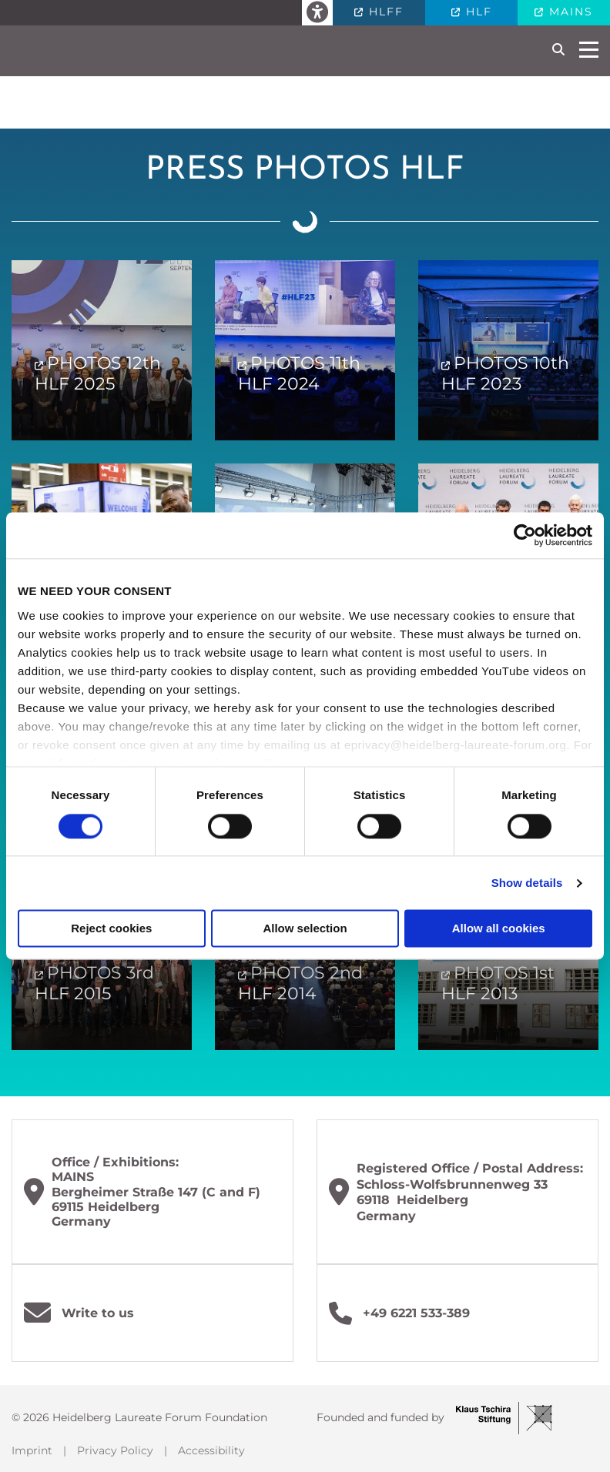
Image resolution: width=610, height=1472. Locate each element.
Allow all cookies (498, 928)
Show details (527, 882)
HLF (476, 11)
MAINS (569, 11)
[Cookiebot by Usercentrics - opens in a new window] (525, 535)
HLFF (384, 11)
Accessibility (211, 1450)
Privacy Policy (115, 1450)
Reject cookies (111, 928)
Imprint (32, 1450)
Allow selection (305, 928)
